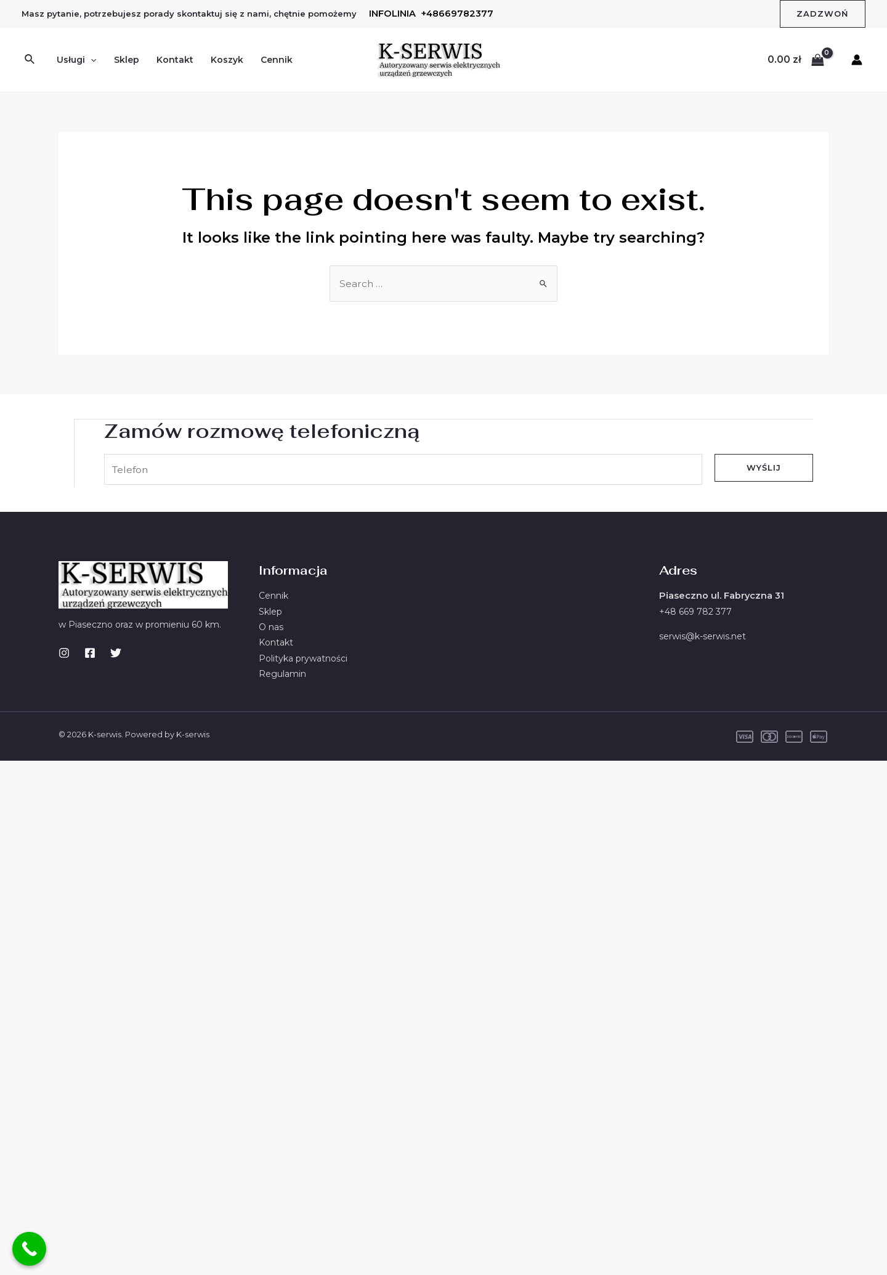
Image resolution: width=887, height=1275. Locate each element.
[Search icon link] (30, 60)
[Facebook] (89, 652)
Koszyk (227, 59)
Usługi (76, 60)
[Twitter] (115, 652)
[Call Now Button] (29, 1249)
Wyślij (764, 467)
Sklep (126, 59)
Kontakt (174, 59)
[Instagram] (64, 652)
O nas (271, 627)
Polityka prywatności (303, 659)
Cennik (277, 59)
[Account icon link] (856, 59)
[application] (90, 60)
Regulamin (282, 675)
